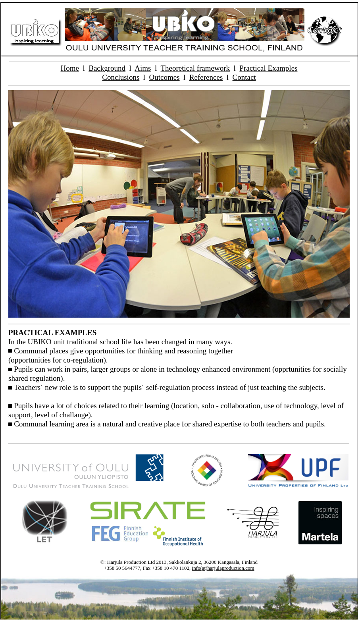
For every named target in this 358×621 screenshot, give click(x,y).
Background (107, 68)
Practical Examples (268, 68)
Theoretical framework (195, 68)
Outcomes (164, 77)
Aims (143, 68)
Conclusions (120, 77)
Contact (244, 77)
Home (70, 68)
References (206, 77)
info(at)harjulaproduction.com (223, 568)
